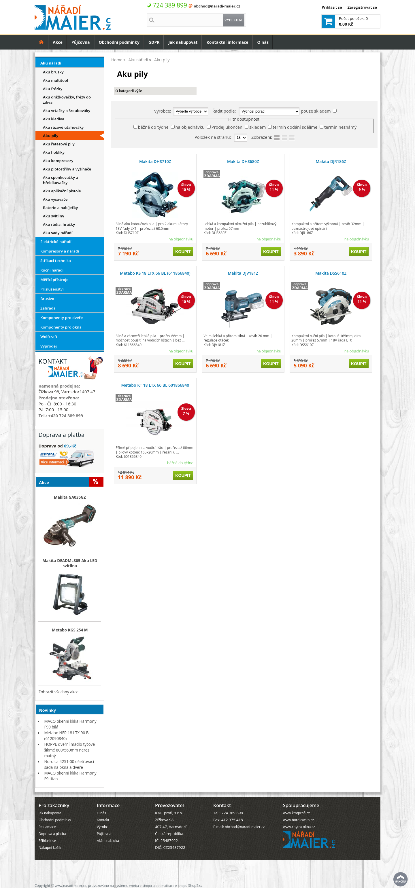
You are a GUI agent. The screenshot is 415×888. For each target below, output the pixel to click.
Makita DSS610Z (330, 273)
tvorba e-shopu (140, 885)
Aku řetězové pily (59, 144)
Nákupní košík (50, 847)
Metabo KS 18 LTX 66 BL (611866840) (155, 273)
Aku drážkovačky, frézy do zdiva (67, 99)
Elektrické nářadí (55, 241)
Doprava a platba (52, 833)
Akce (58, 42)
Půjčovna (80, 42)
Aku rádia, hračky (59, 224)
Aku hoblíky (54, 152)
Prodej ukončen (227, 127)
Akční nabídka (108, 840)
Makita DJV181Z (243, 273)
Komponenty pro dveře (61, 317)
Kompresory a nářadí (59, 251)
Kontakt (103, 819)
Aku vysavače (55, 199)
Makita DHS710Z (155, 161)
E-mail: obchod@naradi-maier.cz (239, 826)
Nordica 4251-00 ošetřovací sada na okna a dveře (69, 764)
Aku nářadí (50, 63)
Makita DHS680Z (243, 161)
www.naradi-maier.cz (70, 885)
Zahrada (48, 308)
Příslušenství (52, 289)
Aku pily (50, 135)
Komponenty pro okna (61, 327)
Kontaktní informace (227, 42)
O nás (263, 42)
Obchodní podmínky (119, 42)
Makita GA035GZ (70, 497)
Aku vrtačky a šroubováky (66, 110)
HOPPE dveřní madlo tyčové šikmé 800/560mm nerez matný (69, 749)
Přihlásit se (332, 7)
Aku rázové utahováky (63, 127)
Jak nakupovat (182, 42)
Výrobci (103, 826)
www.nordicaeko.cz (298, 819)
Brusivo (47, 298)
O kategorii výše (128, 90)
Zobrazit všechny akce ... (60, 692)
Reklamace (47, 826)
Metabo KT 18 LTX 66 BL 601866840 (155, 385)
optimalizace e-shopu (171, 885)
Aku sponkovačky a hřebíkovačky (60, 180)
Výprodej (48, 346)
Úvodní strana (41, 42)
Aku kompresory (58, 160)
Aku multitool (55, 80)
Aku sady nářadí (57, 232)
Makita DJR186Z (331, 161)
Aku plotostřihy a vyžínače (67, 169)
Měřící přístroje (54, 279)
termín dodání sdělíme (295, 127)
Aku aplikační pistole (62, 190)
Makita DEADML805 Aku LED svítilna (69, 563)
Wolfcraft (48, 336)
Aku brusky (53, 72)
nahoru (400, 879)
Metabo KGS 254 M (70, 630)
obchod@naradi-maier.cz (217, 6)
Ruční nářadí (51, 270)
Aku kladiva (53, 119)
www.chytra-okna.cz (299, 826)
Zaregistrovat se (362, 7)
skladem (257, 127)
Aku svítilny (53, 216)
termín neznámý (340, 127)
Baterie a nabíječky (60, 207)
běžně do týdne (153, 127)
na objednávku (190, 127)
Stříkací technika (55, 260)
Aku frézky (52, 88)
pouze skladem (316, 111)
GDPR (154, 42)
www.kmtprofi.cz (296, 813)
